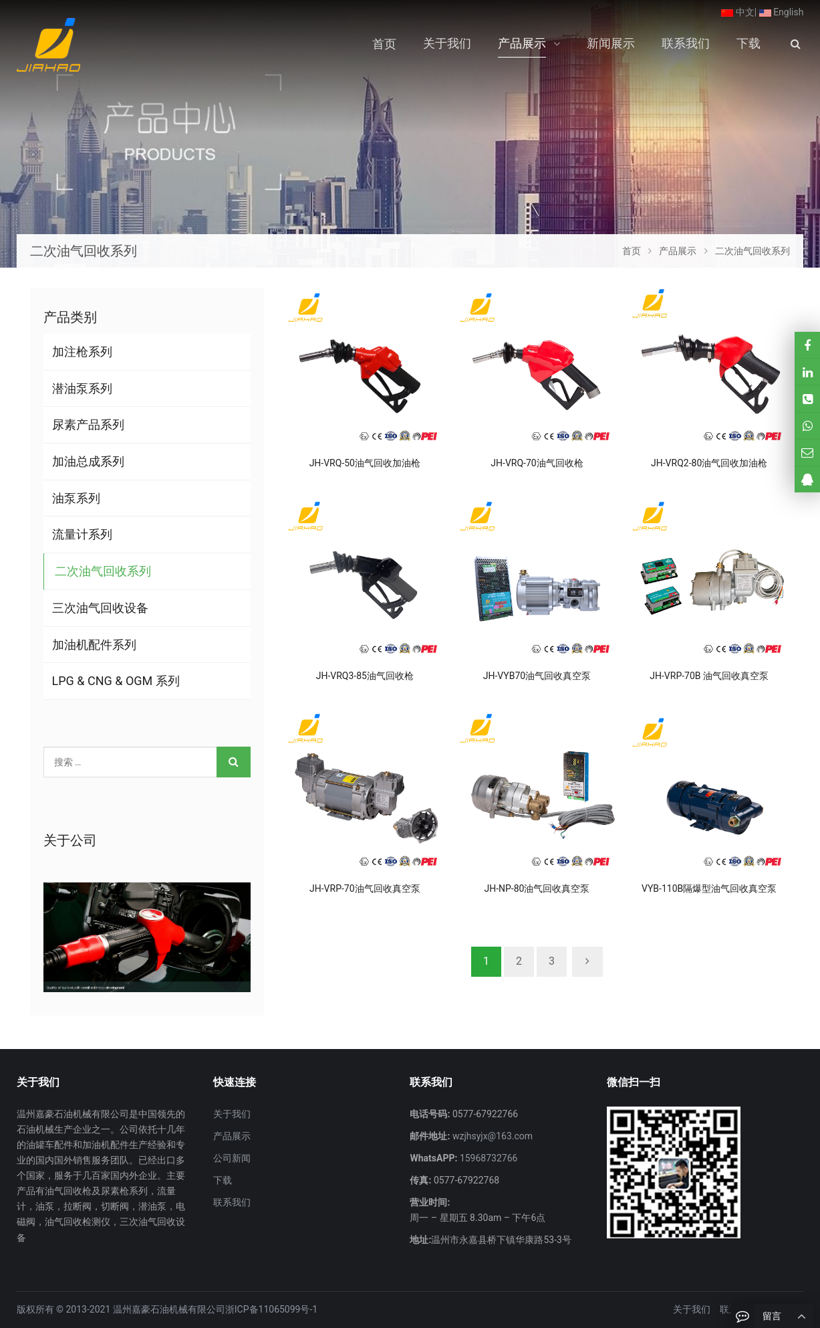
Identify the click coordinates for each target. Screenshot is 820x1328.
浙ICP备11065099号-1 (271, 1309)
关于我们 (232, 1114)
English (781, 12)
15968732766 (487, 1158)
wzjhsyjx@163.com (491, 1136)
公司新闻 (232, 1158)
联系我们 (232, 1202)
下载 (222, 1180)
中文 (737, 12)
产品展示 (232, 1136)
